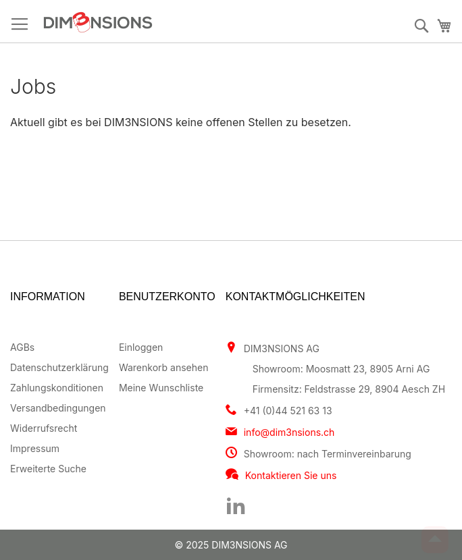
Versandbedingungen (58, 408)
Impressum (34, 448)
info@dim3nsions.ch (289, 432)
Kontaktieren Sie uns (291, 475)
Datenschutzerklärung (59, 367)
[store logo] (153, 22)
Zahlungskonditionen (56, 387)
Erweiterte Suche (48, 468)
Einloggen (141, 347)
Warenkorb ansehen (164, 367)
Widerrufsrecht (43, 428)
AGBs (22, 347)
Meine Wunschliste (161, 387)
